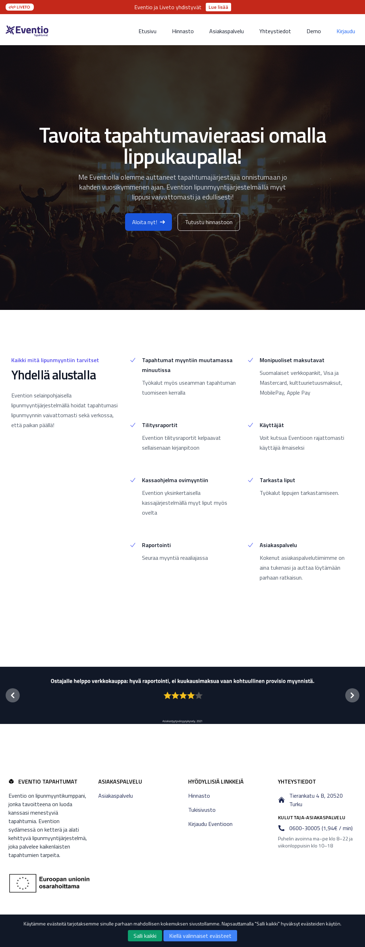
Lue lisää (218, 7)
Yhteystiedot (275, 31)
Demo (314, 31)
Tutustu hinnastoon (209, 222)
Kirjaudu (345, 31)
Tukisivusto (202, 809)
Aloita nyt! (148, 222)
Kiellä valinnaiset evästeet (200, 935)
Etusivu (147, 31)
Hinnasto (183, 31)
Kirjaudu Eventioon (210, 824)
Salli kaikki (145, 935)
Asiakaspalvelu (226, 31)
